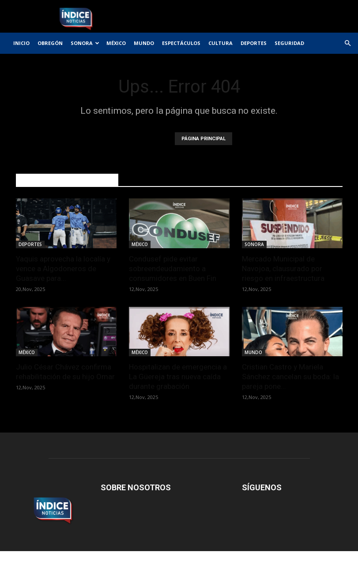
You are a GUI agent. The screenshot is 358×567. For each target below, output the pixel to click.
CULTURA (220, 43)
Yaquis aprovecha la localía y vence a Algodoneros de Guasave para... (63, 268)
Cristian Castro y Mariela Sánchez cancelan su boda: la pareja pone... (290, 376)
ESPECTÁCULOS (181, 43)
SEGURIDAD (289, 43)
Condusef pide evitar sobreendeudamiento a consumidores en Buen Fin (172, 268)
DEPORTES (254, 43)
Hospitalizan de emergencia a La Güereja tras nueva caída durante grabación (178, 376)
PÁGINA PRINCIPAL (203, 139)
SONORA (85, 43)
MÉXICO (116, 43)
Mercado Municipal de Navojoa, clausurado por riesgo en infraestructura (283, 268)
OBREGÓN (50, 43)
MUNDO (144, 43)
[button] (347, 43)
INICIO (21, 43)
